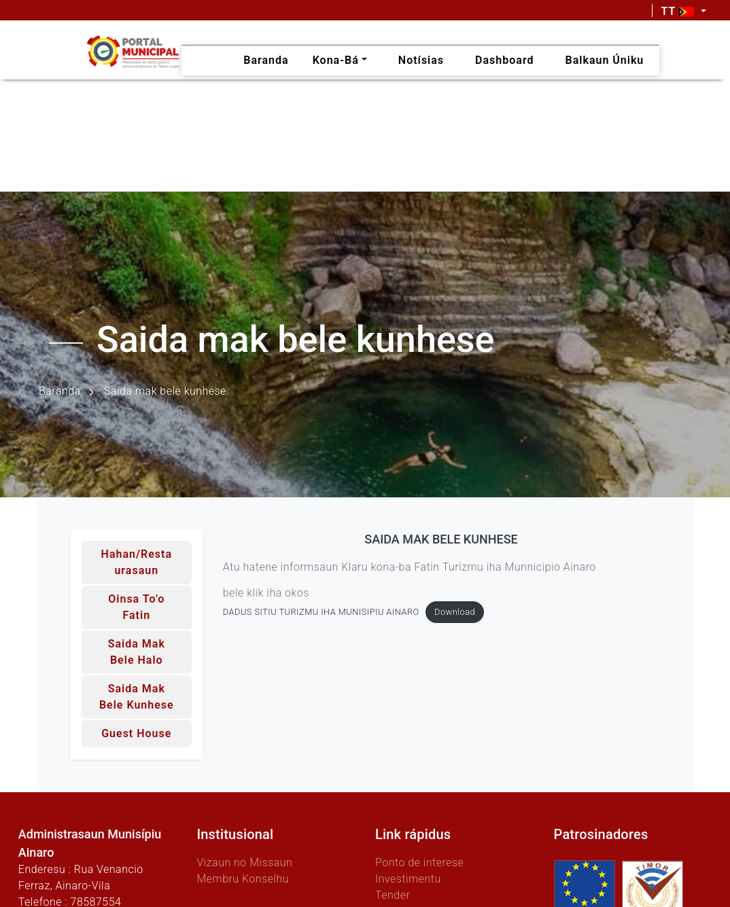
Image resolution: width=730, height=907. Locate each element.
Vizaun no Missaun (244, 862)
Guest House (136, 733)
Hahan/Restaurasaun (136, 562)
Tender (392, 895)
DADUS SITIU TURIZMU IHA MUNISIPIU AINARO (321, 613)
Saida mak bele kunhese (136, 696)
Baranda (60, 391)
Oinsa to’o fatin (136, 607)
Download (454, 613)
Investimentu (408, 878)
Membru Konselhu (242, 878)
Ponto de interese (419, 862)
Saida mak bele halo (136, 651)
